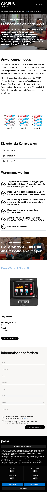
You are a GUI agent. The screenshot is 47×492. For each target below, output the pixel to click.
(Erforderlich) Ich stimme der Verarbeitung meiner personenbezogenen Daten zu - (19, 417)
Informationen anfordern (34, 427)
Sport (27, 11)
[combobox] (23, 396)
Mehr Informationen (10, 338)
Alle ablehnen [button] (12, 484)
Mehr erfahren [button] (23, 488)
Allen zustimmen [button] (34, 484)
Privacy (26, 418)
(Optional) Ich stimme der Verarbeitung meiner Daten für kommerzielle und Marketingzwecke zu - (21, 422)
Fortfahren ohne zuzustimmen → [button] (23, 446)
